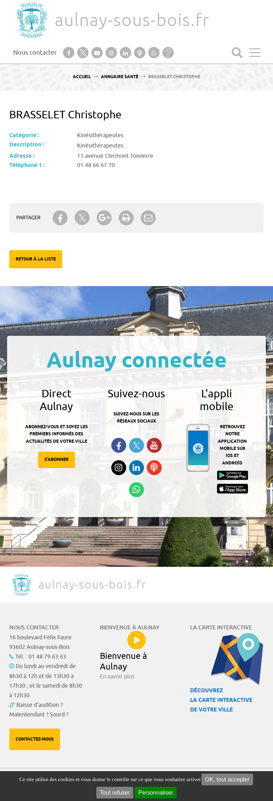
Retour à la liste (36, 259)
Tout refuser (115, 793)
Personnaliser (155, 793)
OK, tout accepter (227, 779)
